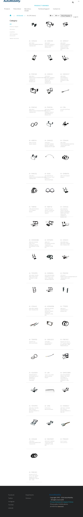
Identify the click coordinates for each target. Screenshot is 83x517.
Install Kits (12, 32)
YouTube (11, 505)
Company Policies (67, 502)
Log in (75, 17)
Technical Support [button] (43, 9)
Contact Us (56, 9)
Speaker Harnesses (14, 38)
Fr (78, 1)
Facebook (11, 495)
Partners (28, 498)
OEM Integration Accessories (14, 34)
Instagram (11, 501)
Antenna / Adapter (14, 26)
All (10, 24)
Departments (30, 495)
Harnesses (12, 29)
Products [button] (7, 9)
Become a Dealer (27, 9)
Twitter (10, 498)
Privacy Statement (55, 502)
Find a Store (17, 9)
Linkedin (10, 508)
